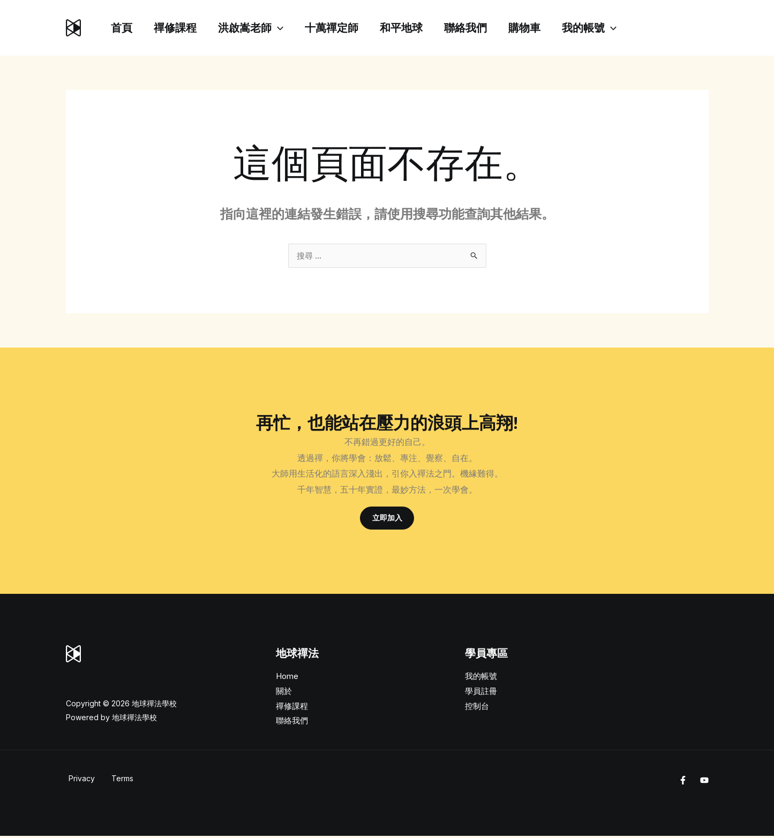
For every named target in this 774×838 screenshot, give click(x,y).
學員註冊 (481, 693)
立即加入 (387, 519)
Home (287, 678)
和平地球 (420, 27)
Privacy (79, 780)
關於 (284, 693)
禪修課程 (181, 27)
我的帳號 (621, 28)
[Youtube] (704, 782)
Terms (120, 780)
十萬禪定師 (346, 27)
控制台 (477, 708)
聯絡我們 (489, 27)
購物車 (552, 27)
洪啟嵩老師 (261, 28)
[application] (288, 28)
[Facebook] (683, 782)
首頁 (123, 27)
